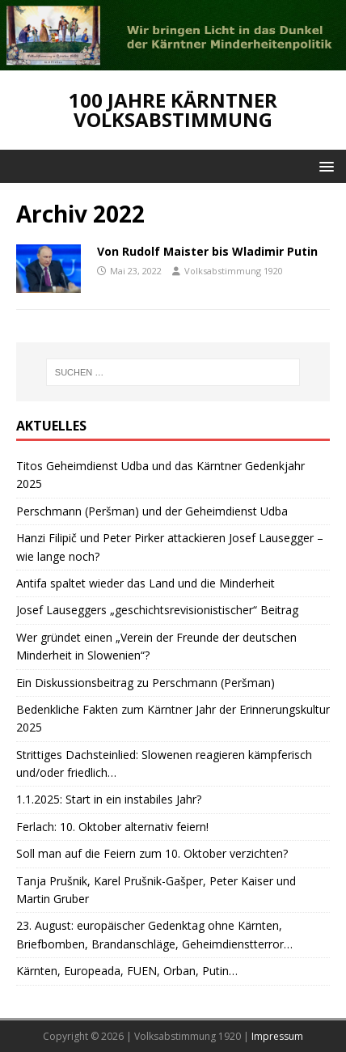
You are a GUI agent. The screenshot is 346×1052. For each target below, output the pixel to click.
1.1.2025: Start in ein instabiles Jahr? (108, 799)
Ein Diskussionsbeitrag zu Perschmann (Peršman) (145, 682)
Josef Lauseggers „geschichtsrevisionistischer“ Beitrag (157, 609)
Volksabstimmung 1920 (233, 271)
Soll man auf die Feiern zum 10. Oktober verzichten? (152, 853)
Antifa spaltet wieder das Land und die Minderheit (145, 583)
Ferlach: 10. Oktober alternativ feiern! (112, 826)
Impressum (277, 1036)
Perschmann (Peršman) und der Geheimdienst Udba (152, 511)
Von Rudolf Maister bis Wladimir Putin (207, 251)
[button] (324, 165)
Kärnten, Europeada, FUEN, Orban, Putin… (127, 970)
